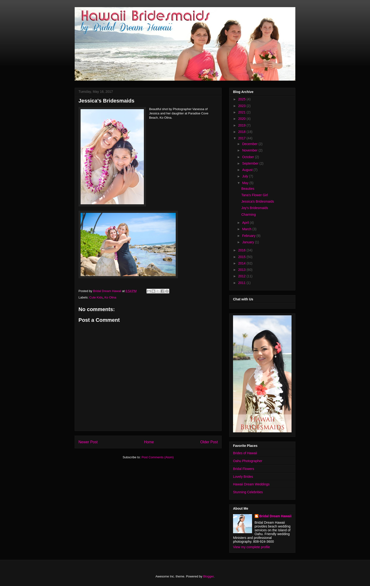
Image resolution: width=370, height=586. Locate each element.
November (250, 150)
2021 (242, 112)
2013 (242, 270)
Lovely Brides (243, 477)
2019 (242, 125)
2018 (242, 132)
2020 (242, 119)
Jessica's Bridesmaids (257, 201)
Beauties (247, 188)
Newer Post (88, 442)
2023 (242, 106)
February (249, 236)
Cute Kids (96, 297)
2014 (242, 263)
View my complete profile (251, 547)
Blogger (208, 576)
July (245, 176)
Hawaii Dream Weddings (251, 484)
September (250, 163)
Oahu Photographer (247, 461)
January (248, 242)
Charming (248, 214)
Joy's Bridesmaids (254, 208)
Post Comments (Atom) (157, 457)
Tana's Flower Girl (254, 195)
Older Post (209, 442)
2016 (242, 250)
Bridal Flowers (243, 469)
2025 (242, 99)
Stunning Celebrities (248, 492)
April (246, 223)
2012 (242, 276)
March (247, 229)
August (247, 170)
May (245, 183)
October (248, 157)
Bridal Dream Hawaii (275, 516)
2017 (242, 138)
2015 (242, 257)
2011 (242, 283)
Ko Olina (110, 297)
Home (149, 442)
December (250, 144)
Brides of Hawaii (245, 453)
